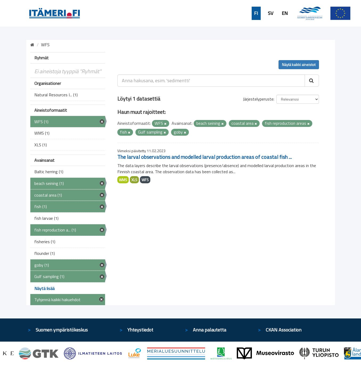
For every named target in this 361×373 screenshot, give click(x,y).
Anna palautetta (209, 329)
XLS (134, 180)
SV (270, 13)
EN (285, 13)
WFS (145, 180)
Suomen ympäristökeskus (62, 329)
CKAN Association (283, 329)
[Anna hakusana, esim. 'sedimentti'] (211, 80)
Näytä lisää (44, 288)
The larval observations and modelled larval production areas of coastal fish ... (204, 157)
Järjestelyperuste (258, 99)
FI (256, 13)
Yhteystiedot (140, 329)
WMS (123, 180)
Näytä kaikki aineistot (299, 64)
